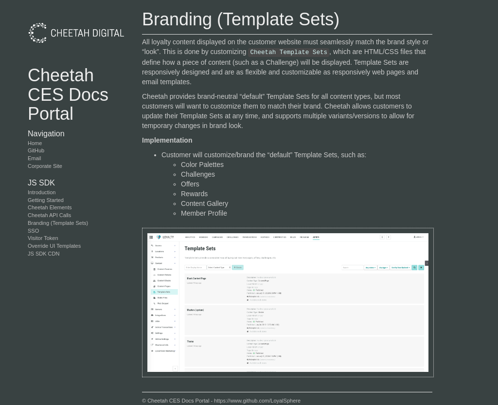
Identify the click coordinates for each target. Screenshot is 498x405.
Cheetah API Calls (49, 215)
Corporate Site (45, 166)
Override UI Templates (54, 246)
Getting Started (46, 200)
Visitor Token (43, 238)
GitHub (36, 150)
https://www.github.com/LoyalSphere (257, 401)
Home (35, 143)
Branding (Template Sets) (58, 223)
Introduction (41, 192)
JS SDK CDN (43, 254)
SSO (33, 231)
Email (34, 158)
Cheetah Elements (50, 207)
